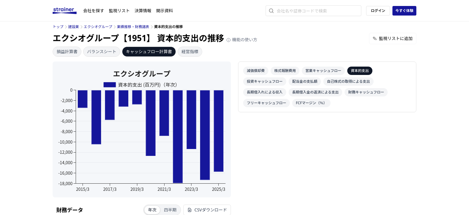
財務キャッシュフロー (366, 92)
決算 (143, 10)
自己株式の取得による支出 (348, 81)
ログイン (378, 10)
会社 (93, 10)
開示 (164, 10)
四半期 (170, 210)
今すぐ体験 (404, 10)
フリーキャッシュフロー (266, 102)
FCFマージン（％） (311, 102)
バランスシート (101, 51)
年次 (152, 210)
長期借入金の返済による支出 (315, 92)
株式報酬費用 (285, 70)
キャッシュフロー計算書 (149, 51)
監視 (119, 10)
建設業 (73, 26)
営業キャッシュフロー (323, 70)
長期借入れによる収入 (265, 92)
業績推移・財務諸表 (133, 26)
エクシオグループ (98, 26)
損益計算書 (67, 51)
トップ (58, 26)
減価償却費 (256, 70)
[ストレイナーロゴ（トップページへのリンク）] (68, 11)
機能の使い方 (241, 39)
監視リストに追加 (392, 38)
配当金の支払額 (304, 81)
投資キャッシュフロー (265, 81)
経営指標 (190, 51)
